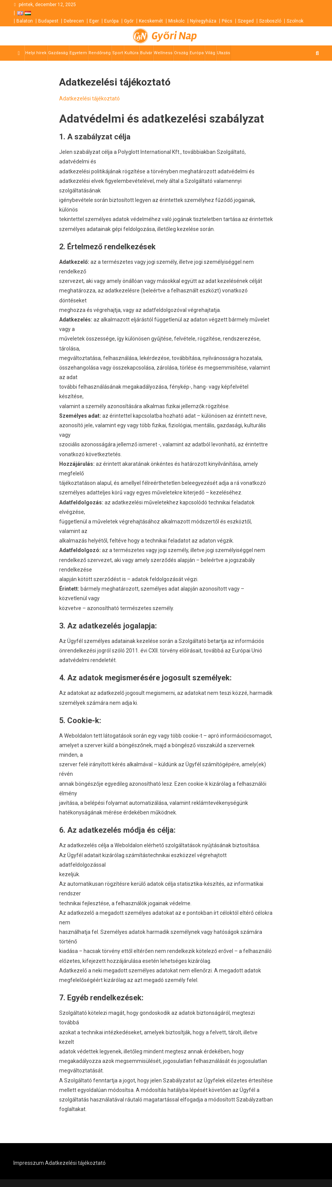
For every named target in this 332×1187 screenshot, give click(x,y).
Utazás (223, 52)
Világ (210, 52)
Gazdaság (58, 52)
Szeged (246, 21)
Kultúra (131, 52)
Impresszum (28, 1163)
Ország (181, 52)
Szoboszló (270, 21)
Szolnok (295, 21)
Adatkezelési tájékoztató (89, 98)
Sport (117, 52)
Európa (111, 21)
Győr (129, 21)
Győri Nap (174, 35)
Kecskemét (151, 21)
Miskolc (176, 21)
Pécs (227, 21)
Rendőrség (100, 52)
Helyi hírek (36, 52)
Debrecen (74, 21)
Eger (94, 21)
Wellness (163, 52)
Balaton (24, 21)
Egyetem (78, 52)
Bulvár (146, 52)
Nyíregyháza (203, 21)
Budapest (48, 21)
